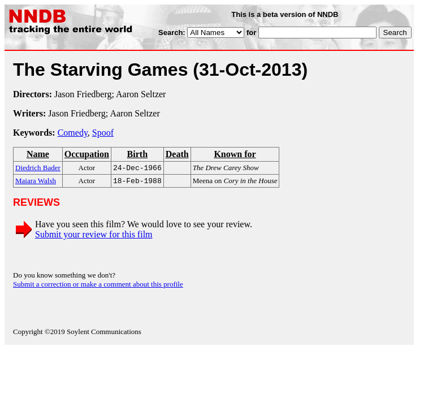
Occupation (86, 154)
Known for (235, 154)
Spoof (103, 132)
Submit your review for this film (94, 236)
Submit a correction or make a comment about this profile (98, 286)
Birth (137, 154)
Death (177, 154)
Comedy (73, 132)
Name (38, 154)
